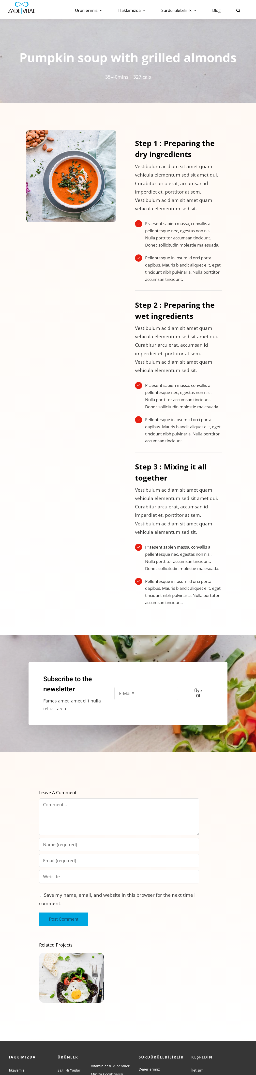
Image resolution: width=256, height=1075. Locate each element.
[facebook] (193, 1056)
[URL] (119, 876)
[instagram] (202, 1056)
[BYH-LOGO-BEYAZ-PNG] (216, 1067)
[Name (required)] (119, 844)
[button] (238, 10)
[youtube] (211, 1056)
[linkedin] (220, 1056)
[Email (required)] (119, 860)
